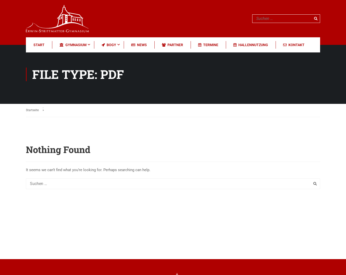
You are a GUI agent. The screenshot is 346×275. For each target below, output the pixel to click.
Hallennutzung (250, 44)
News (139, 44)
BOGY (109, 44)
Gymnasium (73, 44)
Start (39, 45)
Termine (208, 44)
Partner (172, 44)
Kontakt (294, 44)
